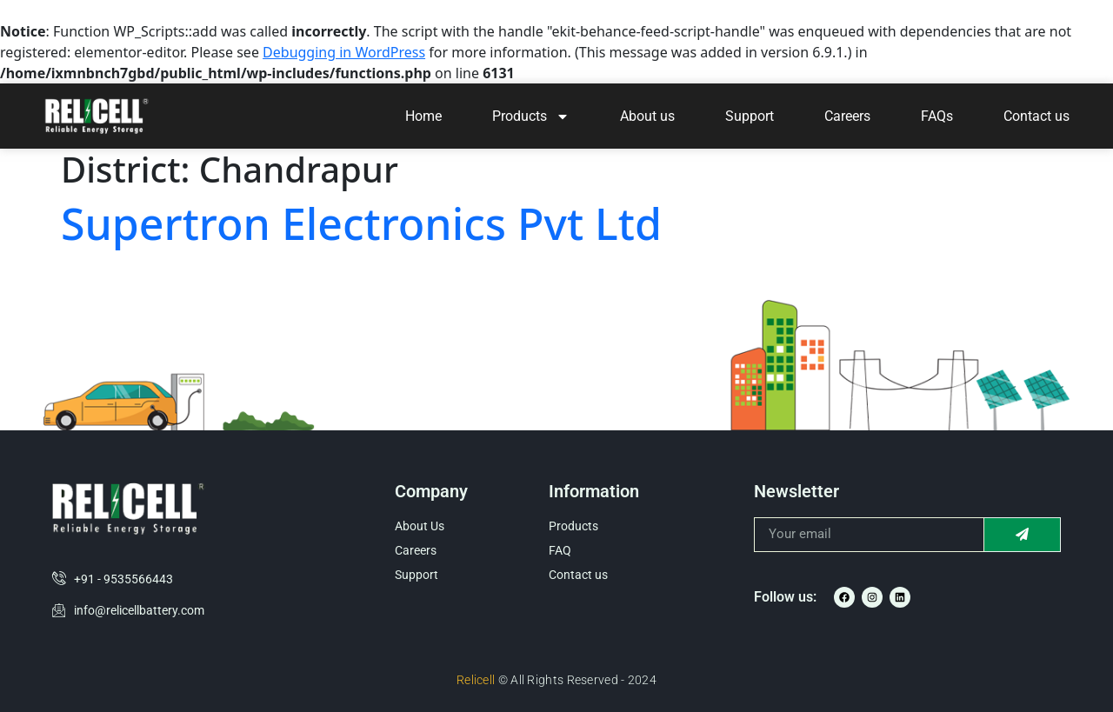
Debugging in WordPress (344, 52)
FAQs (937, 116)
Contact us (1036, 116)
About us (647, 116)
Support (749, 116)
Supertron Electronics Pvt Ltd (361, 223)
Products (531, 116)
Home (423, 116)
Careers (847, 116)
